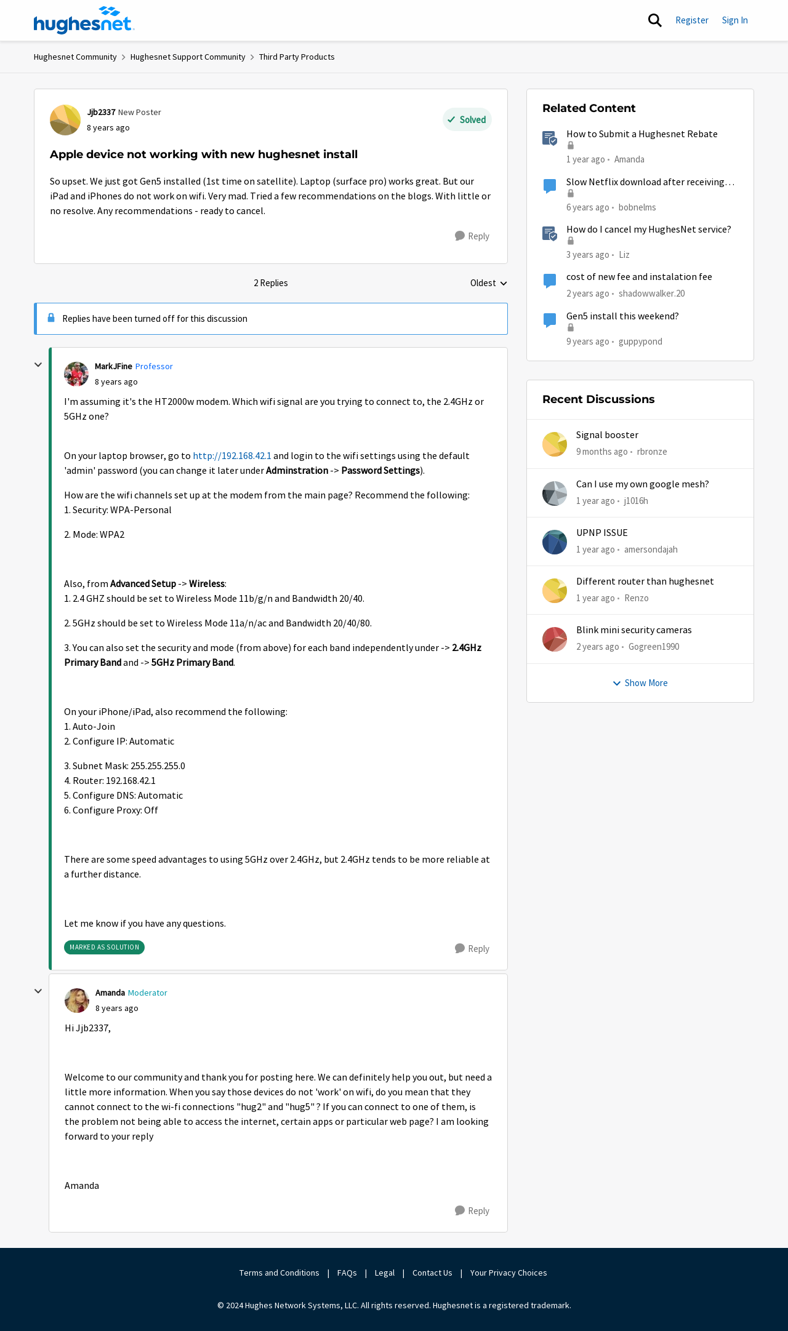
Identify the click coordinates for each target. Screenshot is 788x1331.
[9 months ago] (602, 452)
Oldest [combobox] (489, 283)
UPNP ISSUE (602, 533)
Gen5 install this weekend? (622, 316)
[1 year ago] (595, 501)
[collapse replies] (38, 365)
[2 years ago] (597, 647)
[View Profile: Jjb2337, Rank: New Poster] (65, 120)
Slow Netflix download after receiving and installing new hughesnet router (645, 182)
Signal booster (607, 435)
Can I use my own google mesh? (642, 484)
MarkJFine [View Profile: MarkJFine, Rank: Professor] (113, 366)
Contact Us (432, 1272)
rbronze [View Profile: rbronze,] (652, 451)
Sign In (735, 20)
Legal (385, 1272)
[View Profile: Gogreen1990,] (554, 639)
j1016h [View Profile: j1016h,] (636, 500)
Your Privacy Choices (509, 1272)
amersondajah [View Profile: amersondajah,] (651, 549)
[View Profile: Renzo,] (554, 590)
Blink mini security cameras (634, 630)
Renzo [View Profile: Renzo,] (636, 598)
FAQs (347, 1272)
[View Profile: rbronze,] (554, 444)
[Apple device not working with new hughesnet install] (116, 381)
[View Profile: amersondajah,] (554, 542)
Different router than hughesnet (645, 581)
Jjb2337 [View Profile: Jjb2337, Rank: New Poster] (101, 112)
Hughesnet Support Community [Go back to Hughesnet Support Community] (188, 56)
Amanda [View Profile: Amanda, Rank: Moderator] (110, 992)
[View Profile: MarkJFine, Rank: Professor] (76, 374)
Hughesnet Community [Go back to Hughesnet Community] (75, 56)
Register (692, 20)
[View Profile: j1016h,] (554, 493)
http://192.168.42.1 (232, 456)
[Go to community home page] (84, 20)
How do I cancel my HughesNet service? (648, 229)
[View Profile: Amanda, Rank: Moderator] (77, 1000)
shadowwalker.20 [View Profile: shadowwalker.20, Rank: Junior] (652, 293)
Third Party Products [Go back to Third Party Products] (297, 56)
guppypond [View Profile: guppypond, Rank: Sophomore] (640, 340)
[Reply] (472, 236)
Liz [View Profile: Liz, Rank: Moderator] (624, 254)
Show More (640, 683)
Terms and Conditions (279, 1272)
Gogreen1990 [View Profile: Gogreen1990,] (654, 646)
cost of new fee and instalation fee (639, 277)
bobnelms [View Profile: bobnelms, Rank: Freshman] (637, 206)
